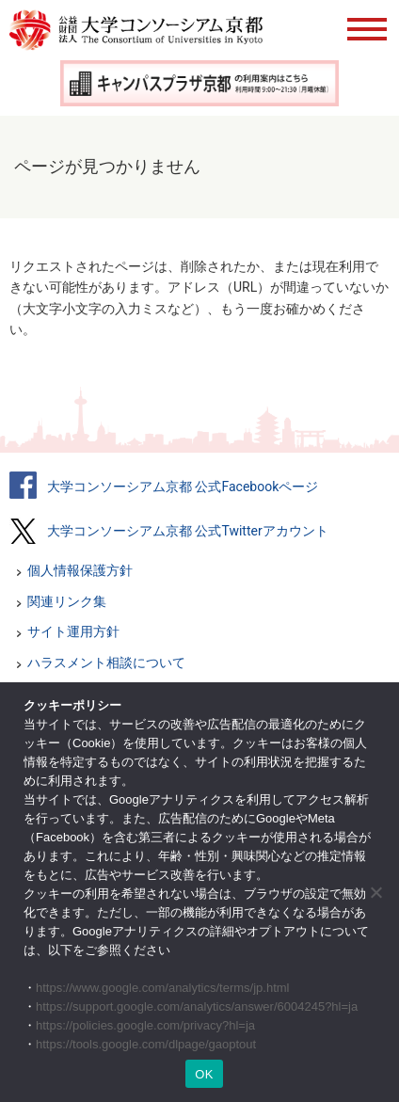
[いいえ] (375, 892)
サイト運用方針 (73, 631)
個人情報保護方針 (80, 570)
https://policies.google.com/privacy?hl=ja (145, 1025)
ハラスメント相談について (106, 662)
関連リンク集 (66, 601)
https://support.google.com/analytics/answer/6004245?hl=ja (197, 1006)
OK (204, 1074)
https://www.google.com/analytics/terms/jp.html (163, 988)
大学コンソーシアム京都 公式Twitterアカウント (187, 530)
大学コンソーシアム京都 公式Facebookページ (182, 486)
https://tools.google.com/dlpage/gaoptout (146, 1044)
